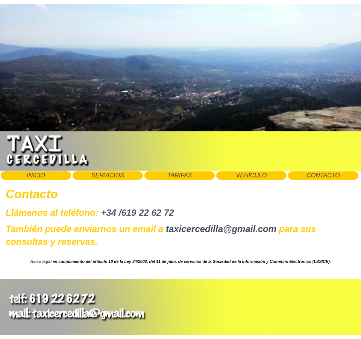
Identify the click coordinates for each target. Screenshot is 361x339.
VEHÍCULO (251, 175)
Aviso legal (41, 261)
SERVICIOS (107, 175)
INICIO (36, 175)
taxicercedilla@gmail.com (221, 229)
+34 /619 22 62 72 (137, 213)
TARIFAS (179, 175)
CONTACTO (323, 175)
